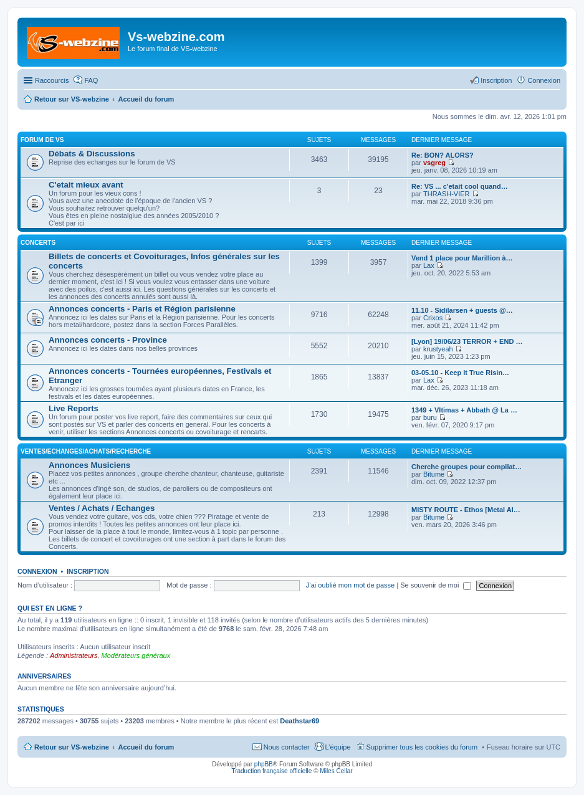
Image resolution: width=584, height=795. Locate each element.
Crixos (433, 317)
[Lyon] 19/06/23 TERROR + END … (466, 341)
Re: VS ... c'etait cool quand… (459, 186)
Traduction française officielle (271, 771)
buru (430, 417)
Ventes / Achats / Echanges (102, 508)
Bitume (433, 474)
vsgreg (434, 162)
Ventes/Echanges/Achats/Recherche (86, 451)
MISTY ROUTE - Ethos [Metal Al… (465, 509)
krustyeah (438, 349)
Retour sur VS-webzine (71, 747)
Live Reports (73, 408)
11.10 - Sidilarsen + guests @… (462, 310)
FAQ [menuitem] (91, 80)
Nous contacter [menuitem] (287, 747)
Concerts (38, 242)
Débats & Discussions (92, 153)
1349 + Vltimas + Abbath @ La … (464, 410)
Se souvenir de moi (435, 585)
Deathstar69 (299, 721)
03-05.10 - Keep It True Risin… (460, 372)
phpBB (263, 764)
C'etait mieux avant (86, 184)
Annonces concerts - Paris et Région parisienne (142, 308)
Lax (428, 265)
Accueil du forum (146, 747)
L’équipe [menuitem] (338, 747)
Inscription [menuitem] (496, 80)
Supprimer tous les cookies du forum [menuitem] (422, 747)
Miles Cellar (336, 771)
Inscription (88, 571)
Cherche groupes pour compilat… (466, 466)
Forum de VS (42, 139)
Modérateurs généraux (136, 655)
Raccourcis (52, 80)
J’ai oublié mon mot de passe (350, 585)
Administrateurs (73, 655)
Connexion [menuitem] (543, 80)
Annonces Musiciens (89, 465)
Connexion (37, 571)
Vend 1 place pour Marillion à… (462, 258)
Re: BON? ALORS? (442, 155)
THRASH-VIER (446, 194)
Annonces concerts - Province (108, 340)
